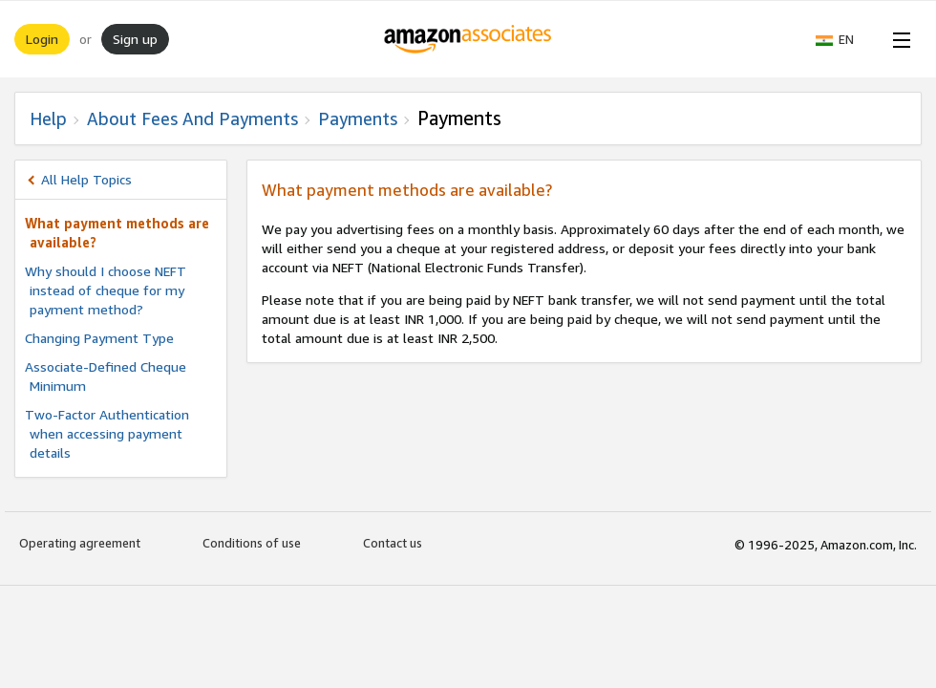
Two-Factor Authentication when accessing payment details (107, 433)
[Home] (468, 39)
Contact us (392, 542)
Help (48, 118)
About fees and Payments (192, 118)
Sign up (135, 39)
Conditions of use (251, 542)
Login (42, 39)
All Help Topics (86, 179)
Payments (357, 118)
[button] (844, 39)
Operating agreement (79, 542)
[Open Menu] (898, 39)
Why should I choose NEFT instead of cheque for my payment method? (105, 290)
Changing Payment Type (99, 338)
